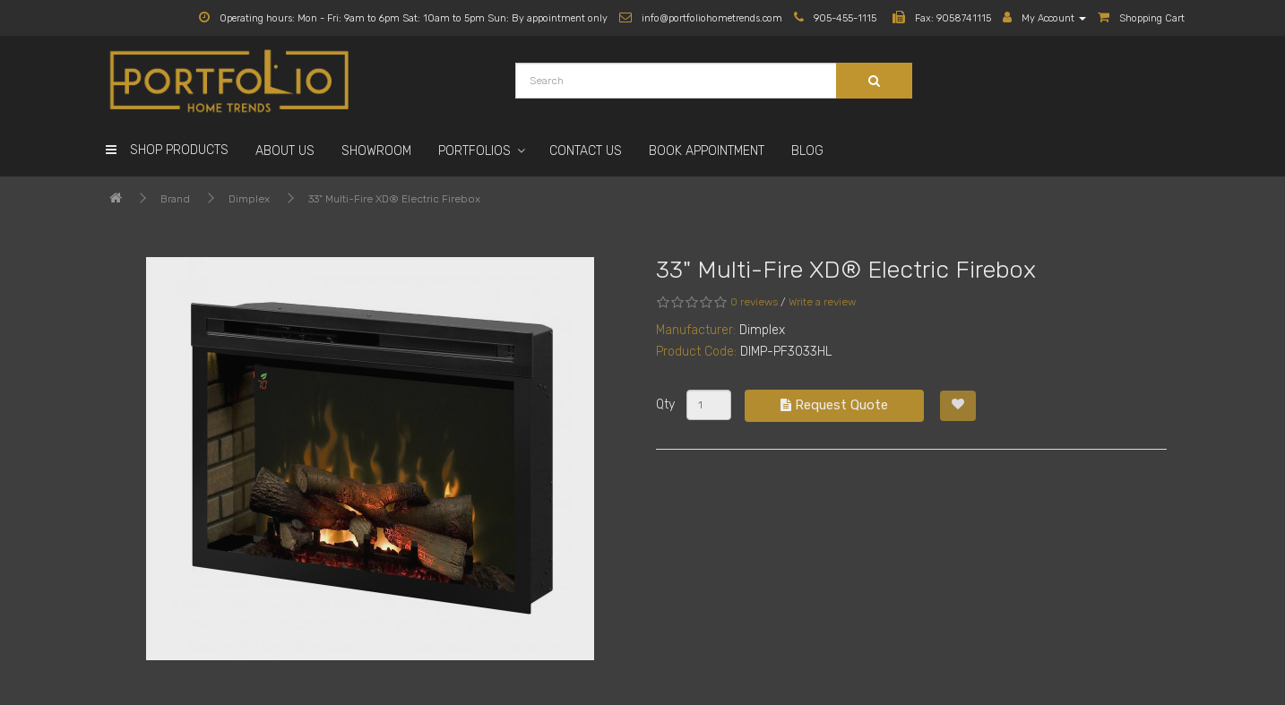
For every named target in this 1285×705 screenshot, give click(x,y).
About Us (285, 151)
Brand (175, 199)
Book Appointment (706, 151)
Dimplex (249, 199)
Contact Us (585, 151)
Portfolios (474, 151)
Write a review (822, 302)
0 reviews (754, 302)
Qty (665, 404)
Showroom (376, 151)
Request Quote (834, 405)
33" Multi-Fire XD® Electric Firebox (394, 199)
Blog (807, 151)
